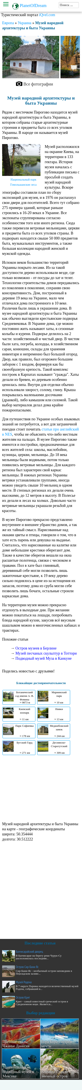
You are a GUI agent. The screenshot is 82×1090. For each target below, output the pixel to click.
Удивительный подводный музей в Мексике (18, 1071)
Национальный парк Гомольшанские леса (23, 182)
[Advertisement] (40, 788)
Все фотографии (38, 84)
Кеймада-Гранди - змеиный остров (55, 1074)
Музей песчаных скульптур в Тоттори (46, 653)
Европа (8, 23)
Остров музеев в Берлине (36, 648)
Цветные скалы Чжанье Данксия (16, 1043)
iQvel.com (47, 15)
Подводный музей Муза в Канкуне (44, 658)
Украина (24, 23)
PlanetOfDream (33, 5)
